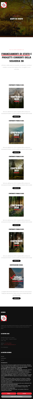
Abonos (2, 360)
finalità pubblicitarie (8, 374)
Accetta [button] (24, 393)
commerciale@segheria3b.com (9, 344)
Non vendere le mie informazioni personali (9, 384)
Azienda (2, 356)
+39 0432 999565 (8, 343)
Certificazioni (3, 358)
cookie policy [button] (19, 368)
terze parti (21, 369)
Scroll (16, 35)
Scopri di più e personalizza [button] (16, 396)
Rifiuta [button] (8, 393)
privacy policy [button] (12, 388)
